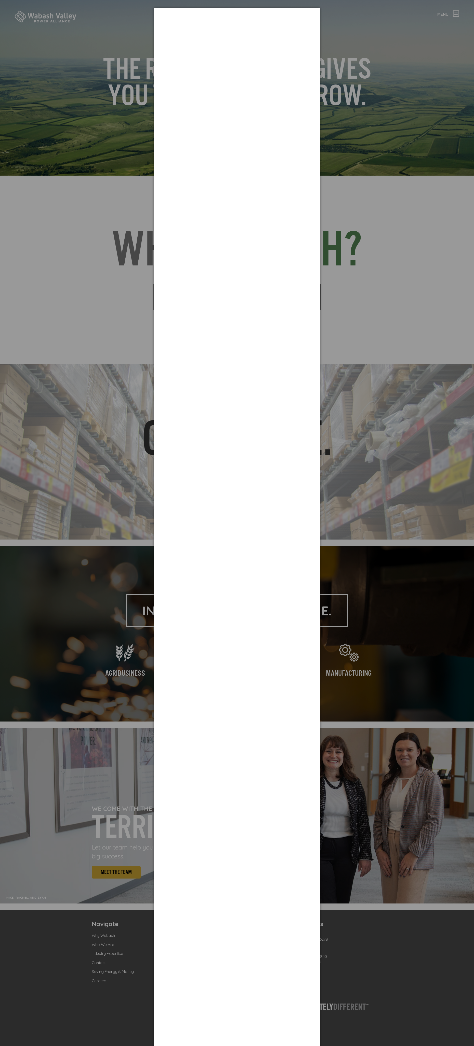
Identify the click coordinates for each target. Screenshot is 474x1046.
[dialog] (237, 27)
